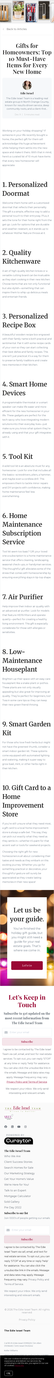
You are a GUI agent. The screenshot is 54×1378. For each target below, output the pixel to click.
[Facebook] (5, 1126)
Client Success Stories (18, 1162)
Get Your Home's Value (19, 1179)
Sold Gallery (12, 1201)
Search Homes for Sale (18, 1167)
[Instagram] (25, 1126)
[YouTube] (19, 1126)
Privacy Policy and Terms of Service (27, 1082)
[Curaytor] (18, 1143)
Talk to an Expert (15, 1190)
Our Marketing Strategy (19, 1173)
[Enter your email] (30, 1032)
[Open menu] (50, 5)
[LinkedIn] (12, 1126)
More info (19, 1365)
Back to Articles (17, 29)
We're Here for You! (16, 1184)
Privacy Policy (27, 1319)
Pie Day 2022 (12, 1207)
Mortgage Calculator (17, 1196)
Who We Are (12, 1156)
